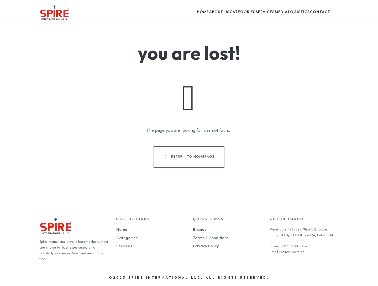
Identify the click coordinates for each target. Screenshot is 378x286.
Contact (320, 11)
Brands (199, 229)
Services (265, 11)
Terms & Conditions (210, 237)
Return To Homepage (188, 156)
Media (281, 11)
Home (203, 11)
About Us (219, 11)
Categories (242, 11)
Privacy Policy (206, 245)
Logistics (299, 11)
